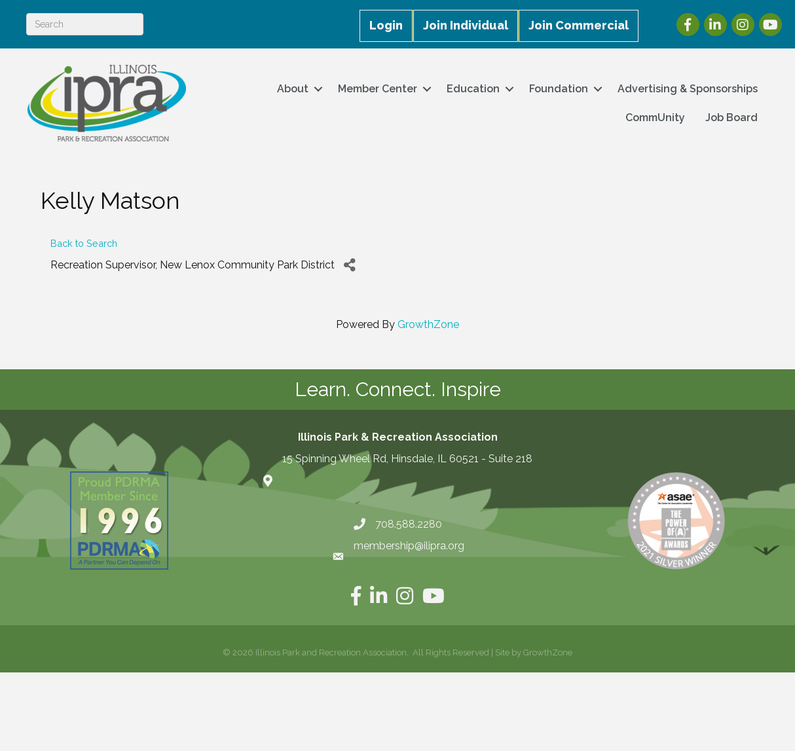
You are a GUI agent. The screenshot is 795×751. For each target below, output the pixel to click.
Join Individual (465, 25)
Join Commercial (578, 25)
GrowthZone (428, 324)
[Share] (349, 265)
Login (386, 25)
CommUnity (655, 117)
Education (473, 88)
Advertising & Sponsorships (688, 88)
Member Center (377, 88)
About (292, 88)
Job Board (731, 117)
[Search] (84, 24)
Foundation (558, 88)
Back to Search (83, 243)
